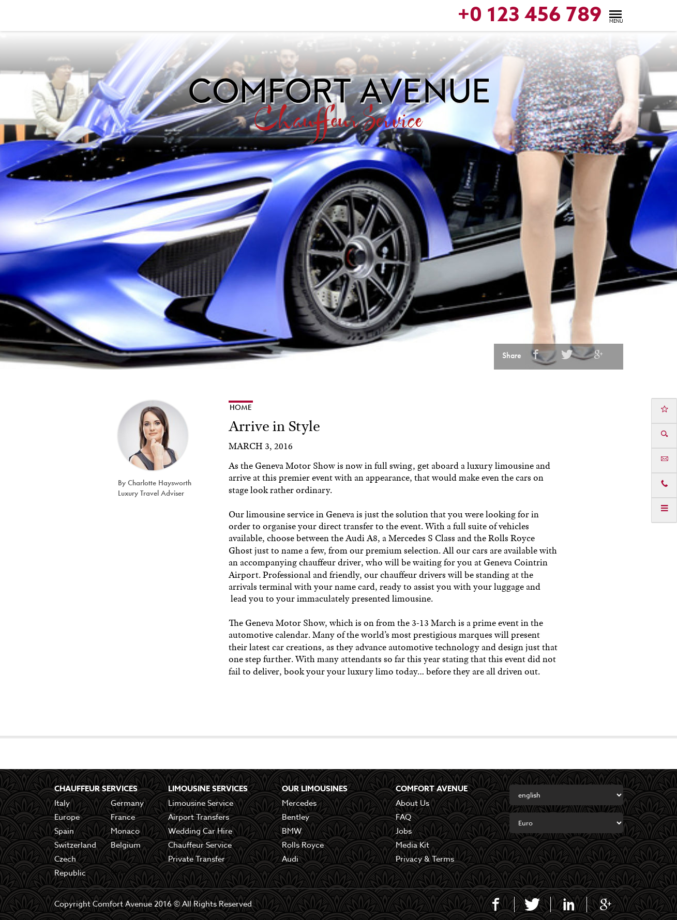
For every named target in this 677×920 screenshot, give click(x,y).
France (123, 817)
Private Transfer (196, 859)
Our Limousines (315, 788)
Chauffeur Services (96, 788)
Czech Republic (70, 866)
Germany (127, 803)
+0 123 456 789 (529, 15)
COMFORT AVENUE (432, 788)
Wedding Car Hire (200, 831)
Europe (67, 817)
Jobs (404, 831)
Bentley (295, 817)
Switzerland (75, 845)
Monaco (125, 831)
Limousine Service (200, 803)
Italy (62, 803)
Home (241, 407)
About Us (412, 803)
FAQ (403, 817)
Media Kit (412, 845)
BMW (292, 831)
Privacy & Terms (425, 859)
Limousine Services (208, 788)
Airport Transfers (198, 817)
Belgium (126, 845)
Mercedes (299, 803)
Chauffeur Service (200, 845)
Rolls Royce (303, 845)
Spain (64, 831)
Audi (290, 859)
